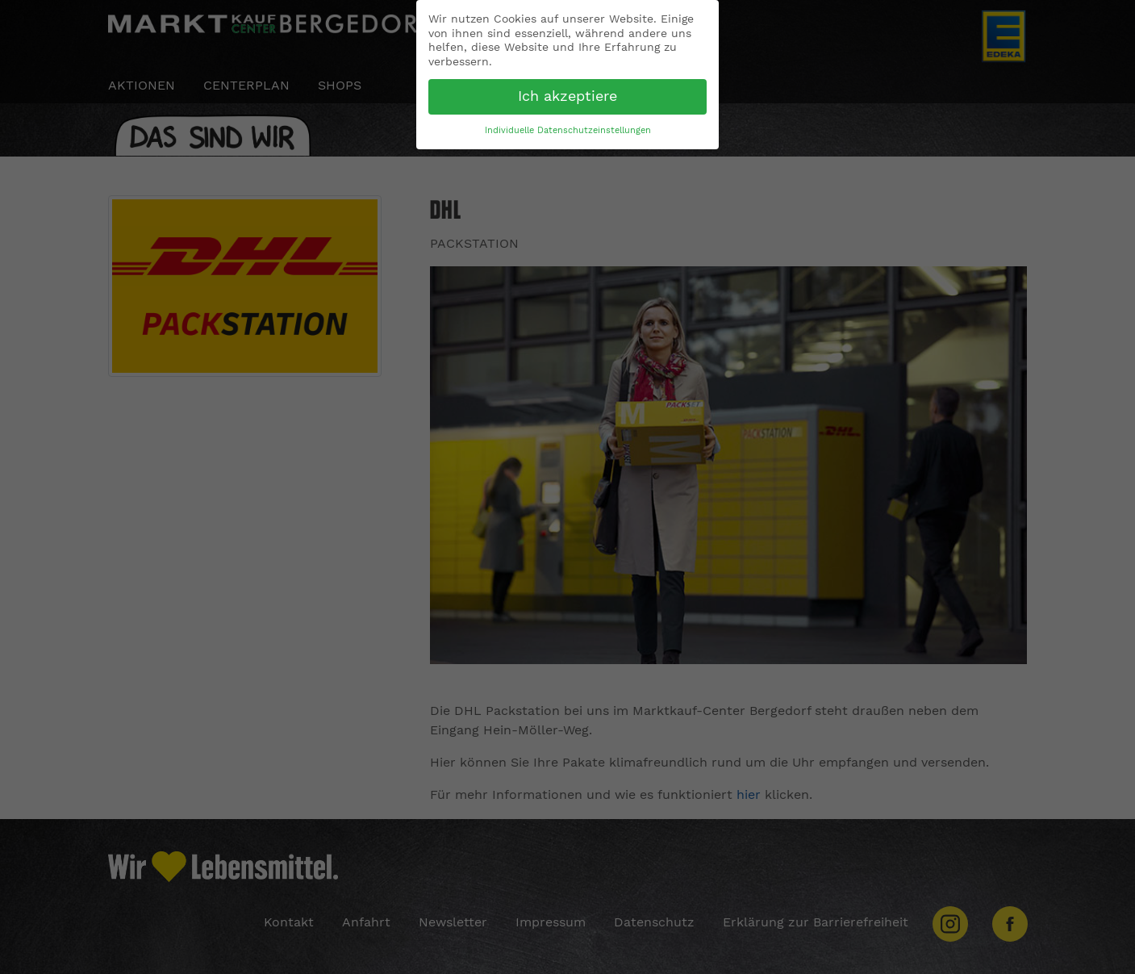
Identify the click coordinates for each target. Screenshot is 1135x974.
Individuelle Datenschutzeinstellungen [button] (568, 130)
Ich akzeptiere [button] (567, 96)
